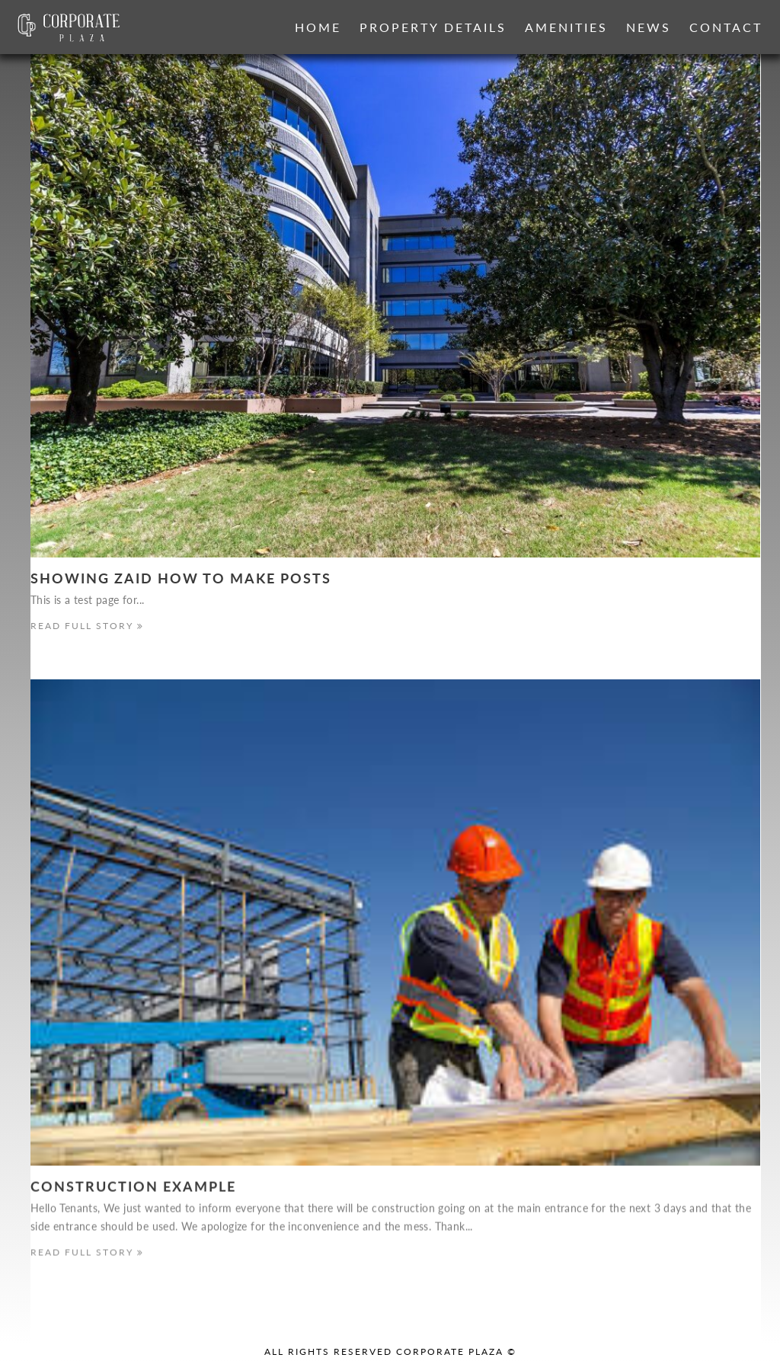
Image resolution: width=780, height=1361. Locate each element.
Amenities (566, 27)
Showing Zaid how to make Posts (180, 578)
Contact (725, 27)
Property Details (433, 27)
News (648, 27)
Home (318, 27)
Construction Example (133, 1187)
